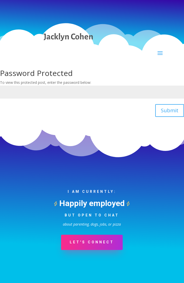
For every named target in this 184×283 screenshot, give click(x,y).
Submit (169, 110)
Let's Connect (92, 242)
